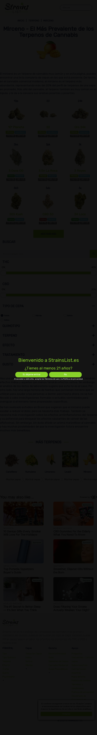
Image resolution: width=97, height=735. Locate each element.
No (65, 374)
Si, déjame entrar (31, 374)
